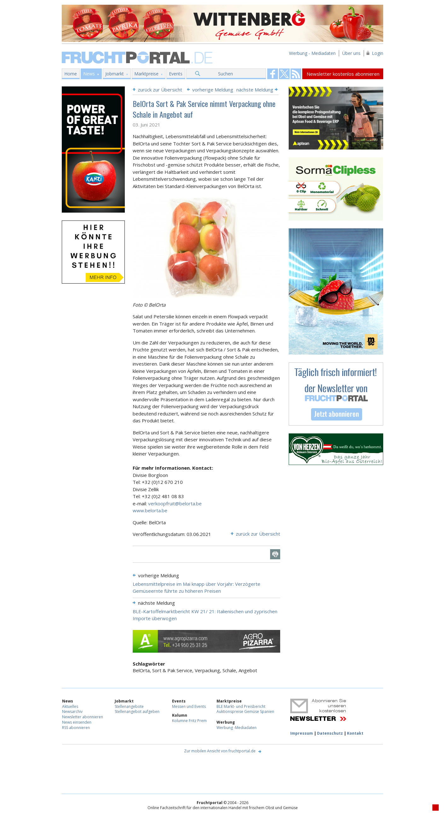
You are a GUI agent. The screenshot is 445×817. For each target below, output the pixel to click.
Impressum (301, 733)
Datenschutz (330, 733)
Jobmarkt (114, 74)
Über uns (351, 53)
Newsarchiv (72, 711)
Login (377, 53)
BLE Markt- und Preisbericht (241, 706)
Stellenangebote (129, 706)
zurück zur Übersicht (160, 89)
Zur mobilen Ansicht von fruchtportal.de (220, 751)
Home (70, 74)
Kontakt (355, 733)
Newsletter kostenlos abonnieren (343, 74)
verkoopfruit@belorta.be (175, 503)
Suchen (225, 74)
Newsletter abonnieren (82, 717)
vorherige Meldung (212, 89)
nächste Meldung (254, 89)
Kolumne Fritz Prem (189, 720)
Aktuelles (70, 706)
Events (175, 74)
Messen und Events (189, 706)
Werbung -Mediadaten (237, 727)
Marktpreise (146, 74)
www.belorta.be (150, 510)
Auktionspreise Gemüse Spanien (245, 711)
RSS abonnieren (76, 727)
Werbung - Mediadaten (312, 53)
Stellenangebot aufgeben (137, 711)
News (89, 74)
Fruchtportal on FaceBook (272, 73)
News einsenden (76, 722)
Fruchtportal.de (138, 57)
